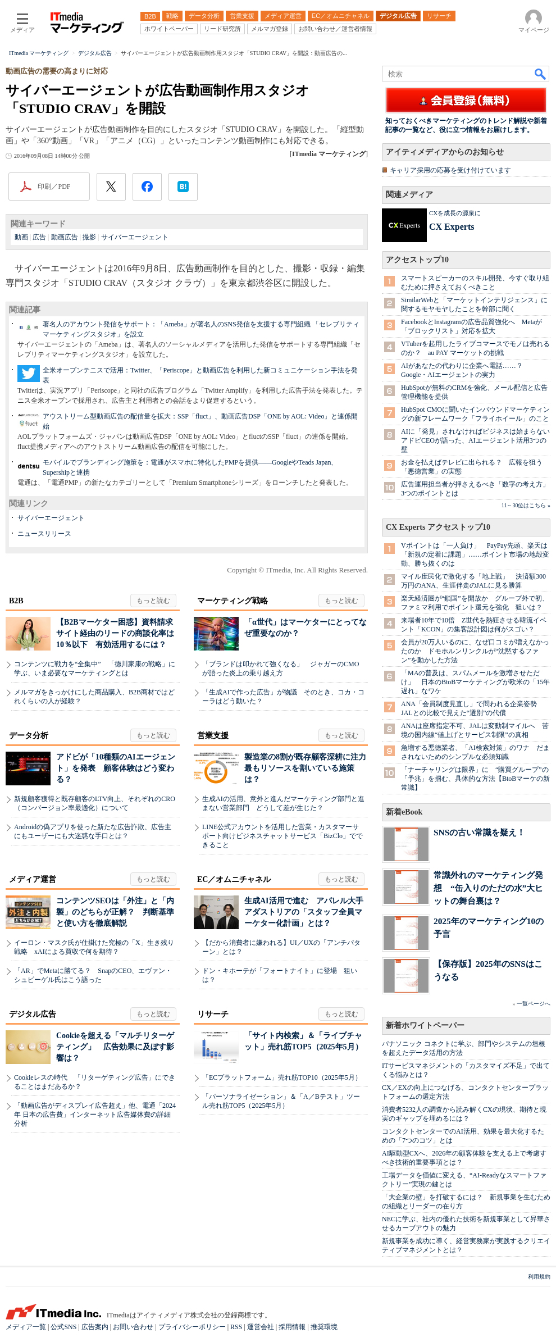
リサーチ (213, 1014)
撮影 (89, 237)
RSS (236, 1327)
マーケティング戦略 (232, 601)
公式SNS (63, 1327)
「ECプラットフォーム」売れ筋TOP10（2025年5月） (282, 1077)
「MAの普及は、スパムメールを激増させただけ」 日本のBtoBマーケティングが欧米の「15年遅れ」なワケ (475, 682)
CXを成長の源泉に (455, 213)
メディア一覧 (26, 1327)
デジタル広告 (32, 1014)
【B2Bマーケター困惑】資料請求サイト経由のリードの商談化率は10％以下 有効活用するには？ (115, 633)
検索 (540, 73)
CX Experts (451, 226)
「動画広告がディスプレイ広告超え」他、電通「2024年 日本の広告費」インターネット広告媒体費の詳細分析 (95, 1114)
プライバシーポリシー (192, 1327)
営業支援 (213, 735)
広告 (39, 237)
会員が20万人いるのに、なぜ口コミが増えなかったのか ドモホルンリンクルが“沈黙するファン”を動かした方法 (475, 651)
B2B (16, 601)
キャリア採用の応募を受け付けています (450, 170)
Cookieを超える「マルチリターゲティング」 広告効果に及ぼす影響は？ (115, 1046)
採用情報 (292, 1327)
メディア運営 (32, 879)
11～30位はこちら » (526, 505)
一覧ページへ (533, 1004)
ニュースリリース (44, 534)
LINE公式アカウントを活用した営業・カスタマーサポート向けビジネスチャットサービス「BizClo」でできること (282, 836)
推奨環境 (324, 1327)
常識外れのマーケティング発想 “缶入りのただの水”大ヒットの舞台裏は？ (488, 888)
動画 (21, 237)
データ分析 (28, 735)
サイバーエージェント (134, 237)
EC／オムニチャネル (234, 879)
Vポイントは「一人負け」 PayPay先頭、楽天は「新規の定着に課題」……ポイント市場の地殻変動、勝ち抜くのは (475, 554)
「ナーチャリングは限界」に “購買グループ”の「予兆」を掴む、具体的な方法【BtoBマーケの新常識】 (475, 779)
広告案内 (94, 1327)
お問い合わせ (133, 1327)
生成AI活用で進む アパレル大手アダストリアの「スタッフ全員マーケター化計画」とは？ (303, 912)
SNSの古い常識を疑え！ (479, 832)
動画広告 (64, 237)
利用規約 (539, 1277)
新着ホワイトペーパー (425, 1025)
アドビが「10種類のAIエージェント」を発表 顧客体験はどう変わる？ (115, 768)
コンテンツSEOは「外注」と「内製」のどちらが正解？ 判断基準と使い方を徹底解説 (115, 912)
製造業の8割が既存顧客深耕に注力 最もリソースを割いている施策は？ (309, 768)
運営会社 (260, 1327)
